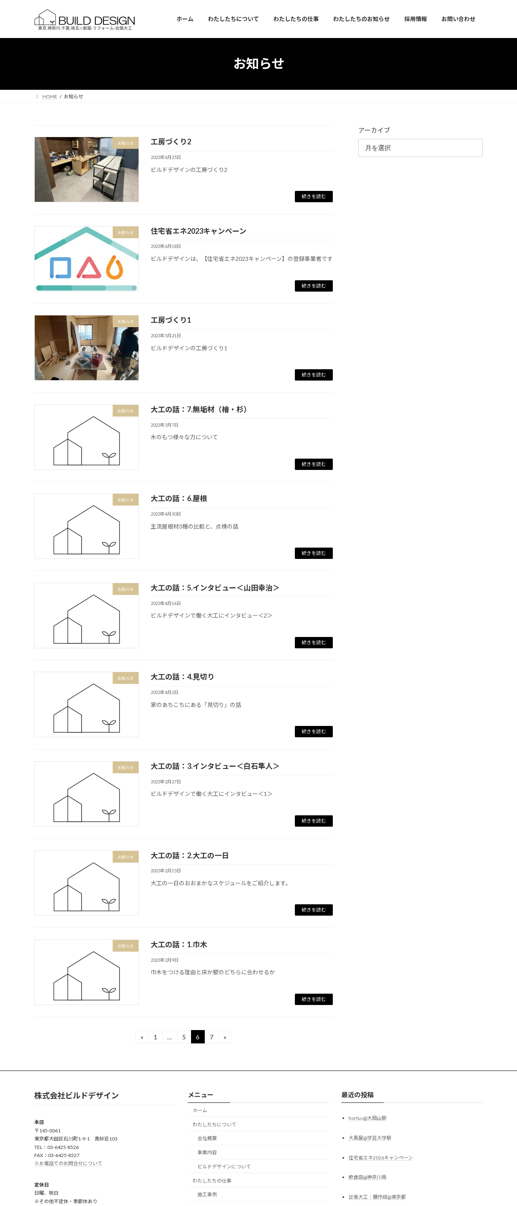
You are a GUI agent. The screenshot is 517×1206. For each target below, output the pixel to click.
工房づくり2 (171, 141)
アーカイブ (374, 130)
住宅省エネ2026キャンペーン (381, 1157)
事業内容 (207, 1152)
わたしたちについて (214, 1124)
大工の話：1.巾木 (179, 944)
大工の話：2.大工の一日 (190, 855)
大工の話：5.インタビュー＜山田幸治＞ (215, 587)
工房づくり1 (171, 319)
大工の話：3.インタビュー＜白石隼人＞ (215, 766)
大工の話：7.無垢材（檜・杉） (201, 409)
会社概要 (207, 1138)
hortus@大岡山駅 (368, 1118)
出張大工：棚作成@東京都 (377, 1197)
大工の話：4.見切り (182, 676)
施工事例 (207, 1194)
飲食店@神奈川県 (368, 1177)
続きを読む (314, 196)
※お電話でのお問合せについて (68, 1163)
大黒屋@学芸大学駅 (370, 1137)
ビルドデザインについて (224, 1167)
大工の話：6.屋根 (179, 498)
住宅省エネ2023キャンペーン (198, 230)
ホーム (200, 1110)
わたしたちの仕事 (212, 1180)
